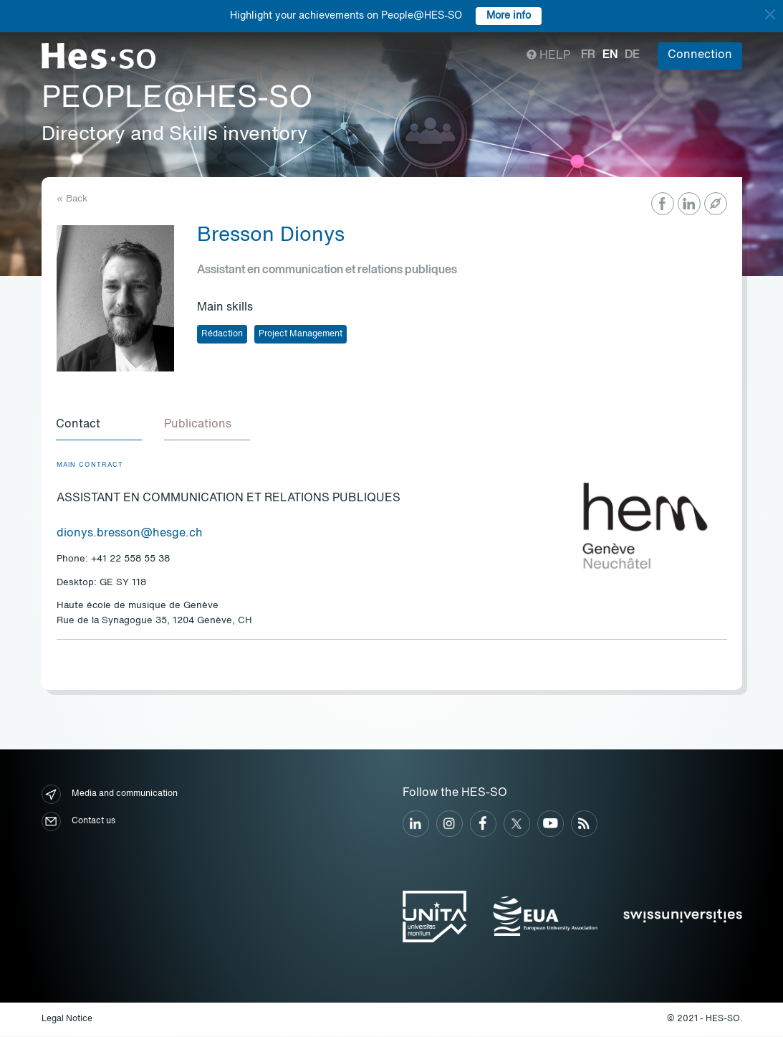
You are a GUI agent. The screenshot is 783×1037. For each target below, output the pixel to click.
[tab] (100, 426)
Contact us (78, 822)
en (610, 55)
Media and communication (110, 795)
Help (548, 56)
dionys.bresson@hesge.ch (130, 534)
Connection (700, 55)
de (632, 55)
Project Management (300, 334)
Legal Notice (67, 1019)
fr (588, 55)
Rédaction (222, 334)
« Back (72, 199)
